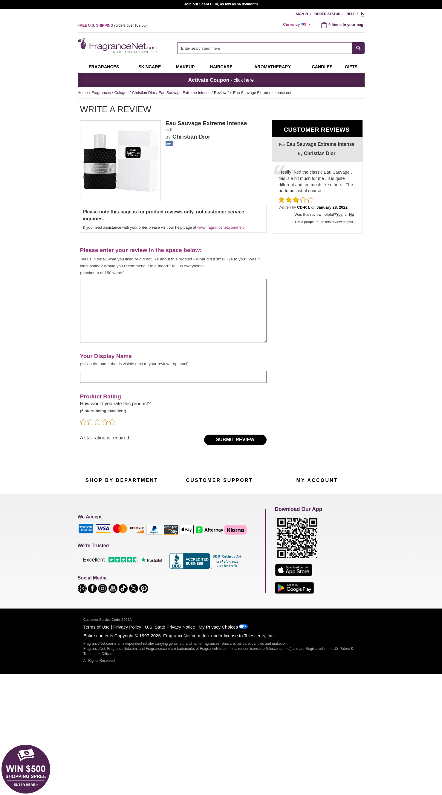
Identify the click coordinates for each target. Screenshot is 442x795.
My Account (281, 541)
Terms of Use (96, 748)
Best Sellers (119, 578)
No (351, 214)
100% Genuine (219, 580)
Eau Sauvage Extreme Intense (185, 92)
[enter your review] (173, 311)
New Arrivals (150, 569)
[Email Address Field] (143, 501)
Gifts (351, 66)
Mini (143, 578)
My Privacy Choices (218, 748)
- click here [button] (221, 80)
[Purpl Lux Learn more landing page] (317, 569)
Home (83, 92)
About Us (181, 560)
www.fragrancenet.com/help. (221, 227)
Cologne (121, 92)
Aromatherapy (121, 569)
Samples (116, 551)
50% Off (116, 541)
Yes (339, 214)
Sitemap (245, 556)
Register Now (282, 551)
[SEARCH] (358, 48)
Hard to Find (150, 588)
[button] (83, 709)
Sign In (302, 14)
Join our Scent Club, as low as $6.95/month (221, 4)
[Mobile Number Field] (243, 501)
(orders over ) (112, 25)
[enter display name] (173, 377)
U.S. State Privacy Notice (170, 748)
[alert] (297, 24)
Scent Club (118, 597)
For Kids (147, 541)
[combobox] (271, 48)
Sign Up (324, 501)
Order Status (327, 14)
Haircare (221, 66)
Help (351, 14)
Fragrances (104, 66)
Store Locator (218, 590)
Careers (245, 580)
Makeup (185, 66)
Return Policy (218, 541)
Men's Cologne (89, 565)
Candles (147, 560)
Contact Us (183, 551)
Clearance (117, 588)
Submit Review (235, 439)
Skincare (149, 66)
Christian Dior (144, 92)
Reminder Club (317, 551)
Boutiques (84, 584)
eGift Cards (183, 569)
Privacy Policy (127, 748)
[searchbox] (265, 48)
